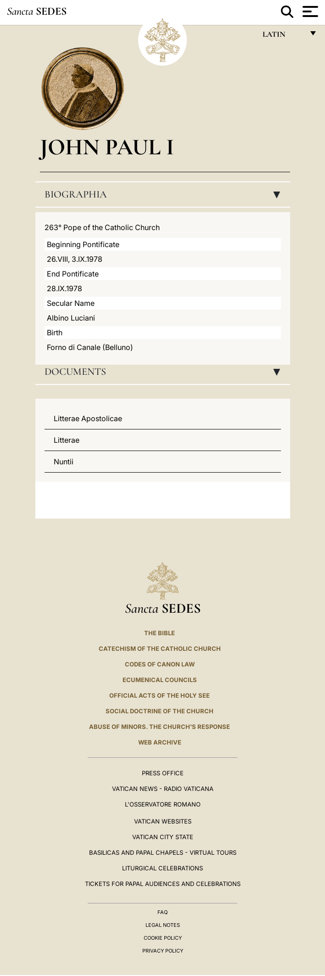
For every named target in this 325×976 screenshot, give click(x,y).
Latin (283, 36)
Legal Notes (163, 925)
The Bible (159, 633)
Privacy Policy (162, 951)
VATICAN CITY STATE (162, 837)
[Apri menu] (309, 11)
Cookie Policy (163, 938)
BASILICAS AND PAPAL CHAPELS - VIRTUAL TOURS (162, 852)
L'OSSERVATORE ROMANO (163, 804)
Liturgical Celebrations (162, 868)
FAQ (162, 912)
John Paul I (107, 147)
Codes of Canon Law (160, 664)
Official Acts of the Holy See (159, 695)
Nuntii (63, 461)
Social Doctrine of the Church (159, 711)
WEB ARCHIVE (159, 742)
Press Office (163, 773)
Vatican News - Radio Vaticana (162, 788)
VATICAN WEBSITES (162, 821)
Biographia (165, 194)
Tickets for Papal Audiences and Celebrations (163, 883)
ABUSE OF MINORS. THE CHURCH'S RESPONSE (159, 726)
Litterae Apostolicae (88, 418)
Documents (165, 372)
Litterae (66, 440)
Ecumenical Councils (160, 679)
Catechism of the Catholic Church (160, 648)
